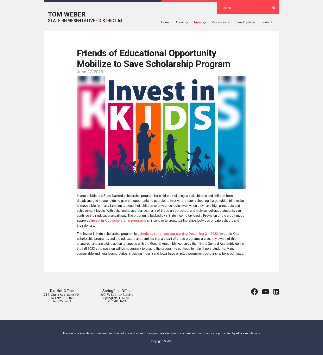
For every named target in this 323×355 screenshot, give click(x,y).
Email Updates (245, 22)
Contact (266, 22)
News (201, 22)
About (183, 22)
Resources (223, 22)
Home (165, 22)
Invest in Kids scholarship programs (118, 220)
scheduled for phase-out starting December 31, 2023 (178, 234)
